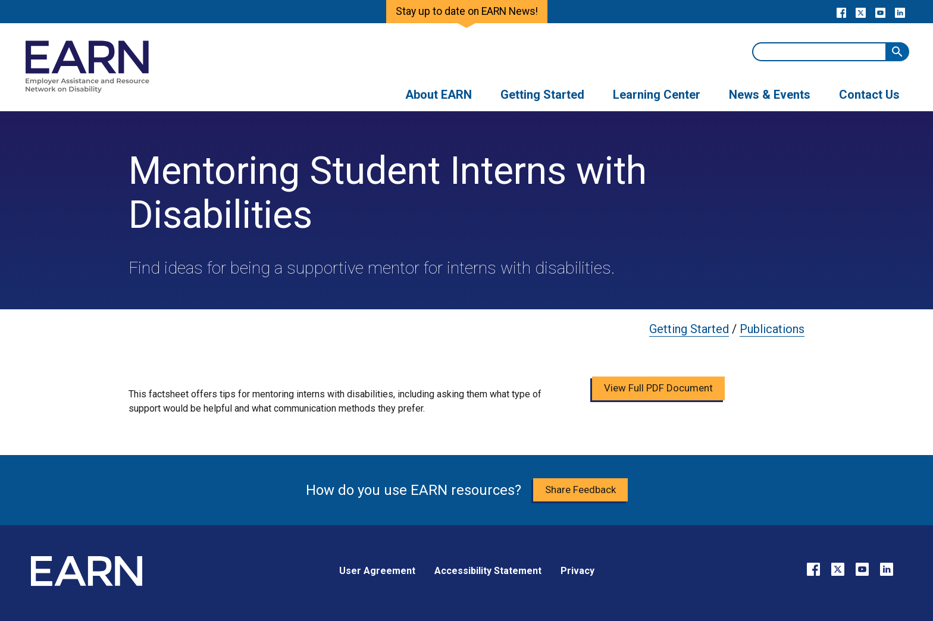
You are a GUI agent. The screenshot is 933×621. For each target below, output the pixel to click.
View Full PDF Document (658, 388)
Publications (772, 329)
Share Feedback (580, 489)
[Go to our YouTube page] (880, 12)
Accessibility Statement (487, 570)
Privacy (577, 570)
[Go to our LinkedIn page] (900, 12)
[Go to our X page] (860, 12)
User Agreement (377, 570)
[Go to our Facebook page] (841, 12)
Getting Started (689, 329)
